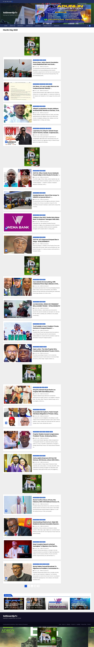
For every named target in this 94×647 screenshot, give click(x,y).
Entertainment (42, 128)
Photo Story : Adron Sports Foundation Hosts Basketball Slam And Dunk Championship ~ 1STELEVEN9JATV (45, 64)
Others (44, 431)
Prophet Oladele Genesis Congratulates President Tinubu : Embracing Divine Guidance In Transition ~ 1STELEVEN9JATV (46, 436)
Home (5, 25)
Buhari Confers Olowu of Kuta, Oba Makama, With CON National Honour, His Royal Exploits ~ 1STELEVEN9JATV (46, 501)
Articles (41, 346)
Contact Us (29, 25)
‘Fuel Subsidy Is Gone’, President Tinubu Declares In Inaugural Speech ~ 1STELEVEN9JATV (46, 328)
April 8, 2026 (53, 607)
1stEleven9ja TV (36, 106)
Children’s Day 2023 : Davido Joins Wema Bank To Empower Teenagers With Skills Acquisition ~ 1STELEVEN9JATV (46, 219)
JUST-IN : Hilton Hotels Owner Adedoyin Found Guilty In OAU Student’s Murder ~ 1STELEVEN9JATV (46, 175)
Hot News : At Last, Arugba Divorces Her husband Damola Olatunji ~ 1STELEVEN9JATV (46, 88)
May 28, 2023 (37, 462)
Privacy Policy (47, 25)
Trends (44, 106)
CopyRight (38, 25)
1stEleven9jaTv (10, 12)
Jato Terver (38, 607)
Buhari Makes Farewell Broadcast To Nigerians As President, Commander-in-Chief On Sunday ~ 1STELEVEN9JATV (45, 568)
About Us (12, 25)
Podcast (47, 431)
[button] (87, 25)
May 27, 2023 (37, 570)
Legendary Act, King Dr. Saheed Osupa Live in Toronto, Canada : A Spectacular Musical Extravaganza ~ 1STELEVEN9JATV (46, 132)
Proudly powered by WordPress (9, 624)
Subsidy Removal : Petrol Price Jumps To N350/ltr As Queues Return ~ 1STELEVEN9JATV (46, 197)
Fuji (46, 128)
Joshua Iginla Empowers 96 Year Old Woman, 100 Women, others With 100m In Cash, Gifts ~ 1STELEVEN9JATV (46, 460)
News (41, 106)
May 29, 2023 (37, 221)
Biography (20, 25)
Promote (56, 25)
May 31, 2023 (37, 66)
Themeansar (25, 624)
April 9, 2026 (9, 607)
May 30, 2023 (37, 177)
